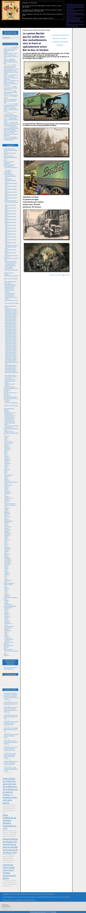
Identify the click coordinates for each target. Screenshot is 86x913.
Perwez (6, 601)
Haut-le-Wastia (7, 623)
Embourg (6, 588)
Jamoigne (6, 496)
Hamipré (6, 487)
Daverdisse (6, 469)
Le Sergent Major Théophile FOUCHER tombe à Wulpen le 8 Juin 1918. (11, 769)
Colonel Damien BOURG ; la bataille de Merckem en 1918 (10, 88)
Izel (5, 495)
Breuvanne (6, 459)
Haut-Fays (6, 490)
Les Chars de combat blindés (11, 402)
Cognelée (6, 617)
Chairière (6, 461)
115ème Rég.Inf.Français (10, 343)
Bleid (5, 453)
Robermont (6, 596)
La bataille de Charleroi (9, 415)
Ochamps (6, 535)
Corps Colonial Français (10, 379)
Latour (5, 502)
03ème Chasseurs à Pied (10, 261)
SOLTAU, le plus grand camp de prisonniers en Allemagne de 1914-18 (11, 105)
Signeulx (6, 565)
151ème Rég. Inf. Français (10, 359)
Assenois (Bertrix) (8, 441)
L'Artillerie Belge (8, 179)
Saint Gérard (7, 638)
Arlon (5, 440)
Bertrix (5, 450)
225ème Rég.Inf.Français (10, 366)
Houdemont (7, 493)
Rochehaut (6, 554)
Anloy (5, 437)
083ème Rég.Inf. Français (10, 329)
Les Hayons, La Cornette (9, 505)
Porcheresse (7, 548)
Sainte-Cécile (7, 562)
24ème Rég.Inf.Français (10, 368)
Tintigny (6, 571)
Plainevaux (6, 547)
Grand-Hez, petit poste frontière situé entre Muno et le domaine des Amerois (11, 124)
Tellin (5, 570)
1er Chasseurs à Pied (9, 264)
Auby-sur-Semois (8, 443)
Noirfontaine (7, 534)
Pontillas (6, 636)
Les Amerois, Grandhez (9, 503)
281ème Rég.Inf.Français (10, 369)
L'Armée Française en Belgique (10, 278)
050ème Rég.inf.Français (10, 320)
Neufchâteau (7, 529)
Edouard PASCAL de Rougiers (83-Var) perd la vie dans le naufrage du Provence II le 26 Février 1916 (75, 14)
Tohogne (6, 573)
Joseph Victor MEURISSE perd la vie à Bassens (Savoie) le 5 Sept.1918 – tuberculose (11, 763)
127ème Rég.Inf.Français (10, 352)
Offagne (6, 537)
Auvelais (6, 612)
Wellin (5, 581)
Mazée (5, 632)
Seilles (5, 653)
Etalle (5, 472)
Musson (6, 525)
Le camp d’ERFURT (13, 95)
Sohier (5, 567)
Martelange (6, 513)
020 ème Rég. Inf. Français (11, 314)
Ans (5, 586)
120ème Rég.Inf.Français (10, 350)
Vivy (5, 577)
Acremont (6, 436)
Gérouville (6, 480)
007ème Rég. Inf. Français (10, 310)
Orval (5, 542)
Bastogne (6, 446)
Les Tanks (6, 401)
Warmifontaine (7, 580)
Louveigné (6, 594)
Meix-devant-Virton (8, 645)
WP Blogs (53, 912)
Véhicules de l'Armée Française (11, 405)
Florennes (6, 620)
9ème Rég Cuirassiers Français (11, 303)
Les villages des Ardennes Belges (11, 433)
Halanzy (6, 486)
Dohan (5, 470)
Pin (5, 545)
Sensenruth (6, 655)
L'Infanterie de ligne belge (10, 200)
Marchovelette (7, 627)
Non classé (6, 646)
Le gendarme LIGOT (8, 894)
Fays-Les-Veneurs (8, 474)
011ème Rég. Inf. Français (10, 311)
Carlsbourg (6, 460)
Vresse (5, 578)
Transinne (6, 574)
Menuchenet (7, 516)
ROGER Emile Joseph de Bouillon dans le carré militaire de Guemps (11, 736)
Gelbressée (6, 622)
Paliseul (6, 544)
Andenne (6, 609)
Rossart (6, 555)
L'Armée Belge (7, 171)
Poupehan (6, 549)
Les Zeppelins (8, 170)
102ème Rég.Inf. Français (10, 335)
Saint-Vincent (7, 561)
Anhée (5, 610)
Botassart (6, 456)
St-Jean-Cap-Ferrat (8, 431)
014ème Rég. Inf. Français (10, 313)
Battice (5, 587)
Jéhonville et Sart (8, 498)
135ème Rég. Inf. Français (10, 355)
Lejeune (5, 122)
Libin (5, 506)
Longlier (6, 509)
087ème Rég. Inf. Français (10, 330)
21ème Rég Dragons (9, 294)
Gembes (6, 479)
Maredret (6, 629)
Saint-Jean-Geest (8, 604)
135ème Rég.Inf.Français (9, 284)
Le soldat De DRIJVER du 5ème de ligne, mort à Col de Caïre (53, 897)
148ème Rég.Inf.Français (10, 356)
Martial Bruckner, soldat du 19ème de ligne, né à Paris (38, 18)
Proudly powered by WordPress (38, 912)
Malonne (6, 643)
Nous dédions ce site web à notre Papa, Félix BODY (10, 101)
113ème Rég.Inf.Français (9, 148)
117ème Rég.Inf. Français (10, 346)
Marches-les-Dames (8, 626)
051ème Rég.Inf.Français (10, 322)
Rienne (5, 648)
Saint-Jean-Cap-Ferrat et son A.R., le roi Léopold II (40, 894)
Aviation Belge (7, 173)
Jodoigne (6, 600)
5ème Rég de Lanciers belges (11, 270)
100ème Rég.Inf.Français (10, 332)
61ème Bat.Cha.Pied (8, 287)
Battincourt (6, 447)
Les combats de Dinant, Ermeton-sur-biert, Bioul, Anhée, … (9, 423)
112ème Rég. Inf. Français (10, 342)
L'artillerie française (8, 288)
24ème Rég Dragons (9, 296)
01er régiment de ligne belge (11, 202)
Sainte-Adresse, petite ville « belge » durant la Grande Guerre (10, 66)
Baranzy (6, 444)
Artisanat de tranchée (8, 156)
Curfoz (5, 467)
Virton (5, 575)
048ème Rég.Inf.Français (10, 319)
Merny (5, 518)
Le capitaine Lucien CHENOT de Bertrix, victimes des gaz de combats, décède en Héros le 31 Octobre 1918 (42, 10)
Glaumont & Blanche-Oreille (10, 482)
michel (5, 59)
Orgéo (5, 541)
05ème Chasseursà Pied (10, 262)
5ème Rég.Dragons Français (11, 300)
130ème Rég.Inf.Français (10, 353)
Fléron (5, 590)
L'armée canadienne (8, 272)
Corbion (6, 464)
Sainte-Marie (7, 564)
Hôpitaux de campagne (9, 164)
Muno (5, 524)
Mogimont (6, 519)
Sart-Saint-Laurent (8, 639)
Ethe (5, 473)
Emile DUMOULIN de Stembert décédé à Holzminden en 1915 (9, 822)
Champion (6, 616)
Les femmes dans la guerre (10, 397)
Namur (5, 635)
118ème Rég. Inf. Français (10, 347)
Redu (5, 552)
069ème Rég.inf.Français (10, 326)
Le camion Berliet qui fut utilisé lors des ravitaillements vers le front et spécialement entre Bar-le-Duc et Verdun (35, 42)
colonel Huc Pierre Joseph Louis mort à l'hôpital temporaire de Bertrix (9, 871)
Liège (5, 591)
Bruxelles (6, 411)
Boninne (6, 614)
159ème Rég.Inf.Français (10, 360)
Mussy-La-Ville (7, 526)
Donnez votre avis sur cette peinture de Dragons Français (18, 900)
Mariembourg (7, 630)
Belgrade (6, 613)
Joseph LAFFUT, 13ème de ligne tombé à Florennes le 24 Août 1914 (11, 729)
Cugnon (6, 466)
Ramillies (6, 603)
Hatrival (6, 489)
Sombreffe (6, 640)
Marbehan (6, 512)
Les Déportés (7, 395)
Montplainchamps (8, 521)
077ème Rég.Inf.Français (10, 327)
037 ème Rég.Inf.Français (10, 316)
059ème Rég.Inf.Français (10, 323)
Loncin (5, 593)
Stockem (6, 568)
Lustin (5, 625)
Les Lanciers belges (8, 268)
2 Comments (67, 275)
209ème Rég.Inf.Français (10, 365)
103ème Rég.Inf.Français (10, 336)
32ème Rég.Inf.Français (10, 375)
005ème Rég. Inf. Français (10, 309)
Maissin (6, 511)
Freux (5, 477)
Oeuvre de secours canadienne (11, 650)
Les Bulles (6, 391)
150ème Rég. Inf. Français (10, 358)
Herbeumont (7, 492)
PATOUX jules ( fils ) (8, 69)
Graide (5, 483)
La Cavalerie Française (9, 293)
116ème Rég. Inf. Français (10, 345)
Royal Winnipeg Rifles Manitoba (11, 275)
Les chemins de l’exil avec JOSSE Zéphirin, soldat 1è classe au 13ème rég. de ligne (42, 6)
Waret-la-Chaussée (8, 642)
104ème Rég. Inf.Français (10, 337)
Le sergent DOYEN (20, 894)
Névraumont (7, 532)
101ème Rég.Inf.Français (10, 333)
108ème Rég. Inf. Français (10, 339)
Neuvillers (6, 531)
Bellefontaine (7, 448)
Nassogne (6, 528)
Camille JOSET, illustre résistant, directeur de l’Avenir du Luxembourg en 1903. (75, 22)
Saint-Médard (7, 560)
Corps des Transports (9, 174)
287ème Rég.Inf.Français (10, 371)
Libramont (6, 508)
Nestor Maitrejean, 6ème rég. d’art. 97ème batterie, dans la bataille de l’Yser (42, 14)
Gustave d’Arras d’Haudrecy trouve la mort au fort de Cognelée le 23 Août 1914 (11, 115)
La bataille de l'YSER (8, 417)
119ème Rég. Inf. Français (10, 349)
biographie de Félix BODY (29, 3)
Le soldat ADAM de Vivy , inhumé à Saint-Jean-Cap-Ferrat (18, 897)
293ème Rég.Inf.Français (9, 285)
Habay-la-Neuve (7, 485)
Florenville (6, 476)
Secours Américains (8, 649)
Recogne (6, 551)
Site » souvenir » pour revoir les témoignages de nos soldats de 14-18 (11, 138)
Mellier (5, 515)
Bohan (5, 454)
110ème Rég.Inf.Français (10, 340)
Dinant (5, 619)
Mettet (5, 633)
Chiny (5, 160)
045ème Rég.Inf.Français (10, 317)
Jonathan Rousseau (8, 53)
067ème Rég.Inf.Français (10, 324)
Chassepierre (7, 463)
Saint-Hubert (7, 558)
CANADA (6, 274)
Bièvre (5, 451)
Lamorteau (6, 500)
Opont (5, 538)
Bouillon (6, 457)
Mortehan (6, 522)
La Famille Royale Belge (9, 386)
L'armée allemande (8, 166)
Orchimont (6, 539)
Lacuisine (6, 499)
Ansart (5, 438)
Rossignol (6, 557)
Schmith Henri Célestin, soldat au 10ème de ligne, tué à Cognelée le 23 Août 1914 (10, 749)
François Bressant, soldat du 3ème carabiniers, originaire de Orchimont (11, 742)
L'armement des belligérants (10, 167)
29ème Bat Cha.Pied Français (11, 372)
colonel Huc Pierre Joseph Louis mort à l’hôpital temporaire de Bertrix (11, 717)
